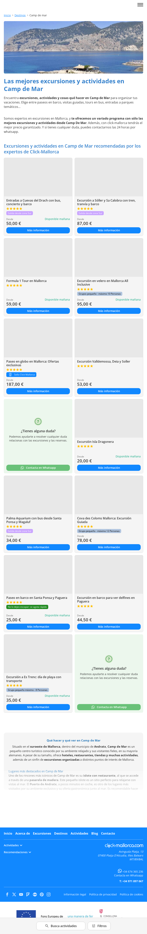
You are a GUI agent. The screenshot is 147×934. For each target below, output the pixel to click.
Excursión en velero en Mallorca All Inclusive (102, 283)
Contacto (108, 833)
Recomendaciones (17, 852)
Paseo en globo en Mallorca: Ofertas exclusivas (32, 363)
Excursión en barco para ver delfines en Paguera (106, 599)
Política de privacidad (103, 894)
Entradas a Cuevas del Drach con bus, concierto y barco (33, 202)
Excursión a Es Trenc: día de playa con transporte (33, 679)
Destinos (20, 15)
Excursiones (42, 833)
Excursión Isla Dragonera (95, 442)
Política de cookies (131, 894)
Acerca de (22, 833)
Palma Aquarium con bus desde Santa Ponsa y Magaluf (33, 520)
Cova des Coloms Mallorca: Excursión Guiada (104, 520)
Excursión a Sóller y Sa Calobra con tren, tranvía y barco (106, 202)
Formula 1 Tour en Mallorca (26, 281)
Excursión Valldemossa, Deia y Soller (103, 361)
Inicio (7, 15)
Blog (94, 833)
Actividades (79, 833)
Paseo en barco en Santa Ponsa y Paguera (36, 598)
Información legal (75, 894)
